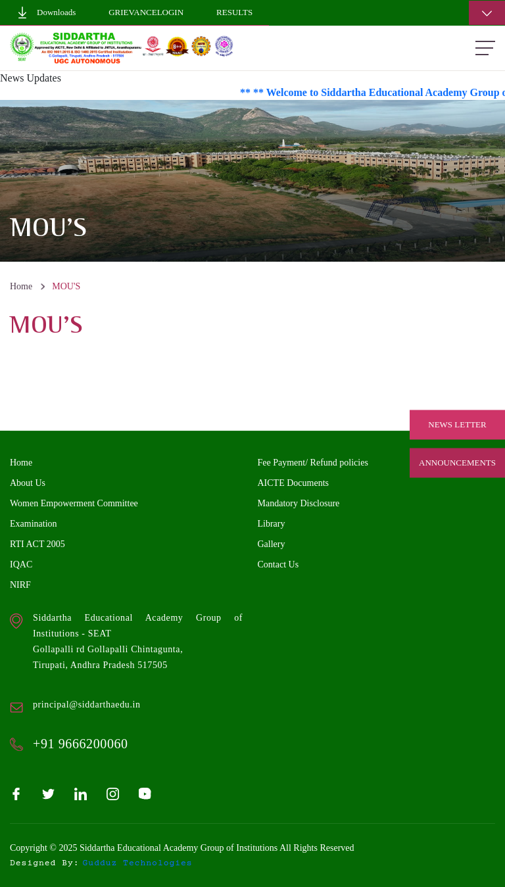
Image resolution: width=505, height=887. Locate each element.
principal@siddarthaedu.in (87, 704)
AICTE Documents (293, 483)
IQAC (21, 564)
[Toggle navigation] (487, 13)
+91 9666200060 (80, 743)
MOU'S (66, 286)
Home (21, 286)
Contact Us (278, 564)
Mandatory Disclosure (299, 503)
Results (234, 12)
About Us (27, 483)
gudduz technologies (138, 863)
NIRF (20, 585)
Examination (33, 524)
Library (271, 524)
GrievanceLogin (145, 12)
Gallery (271, 544)
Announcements (457, 462)
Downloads (46, 12)
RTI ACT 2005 (37, 544)
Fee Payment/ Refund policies (313, 462)
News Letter (457, 424)
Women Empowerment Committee (74, 503)
